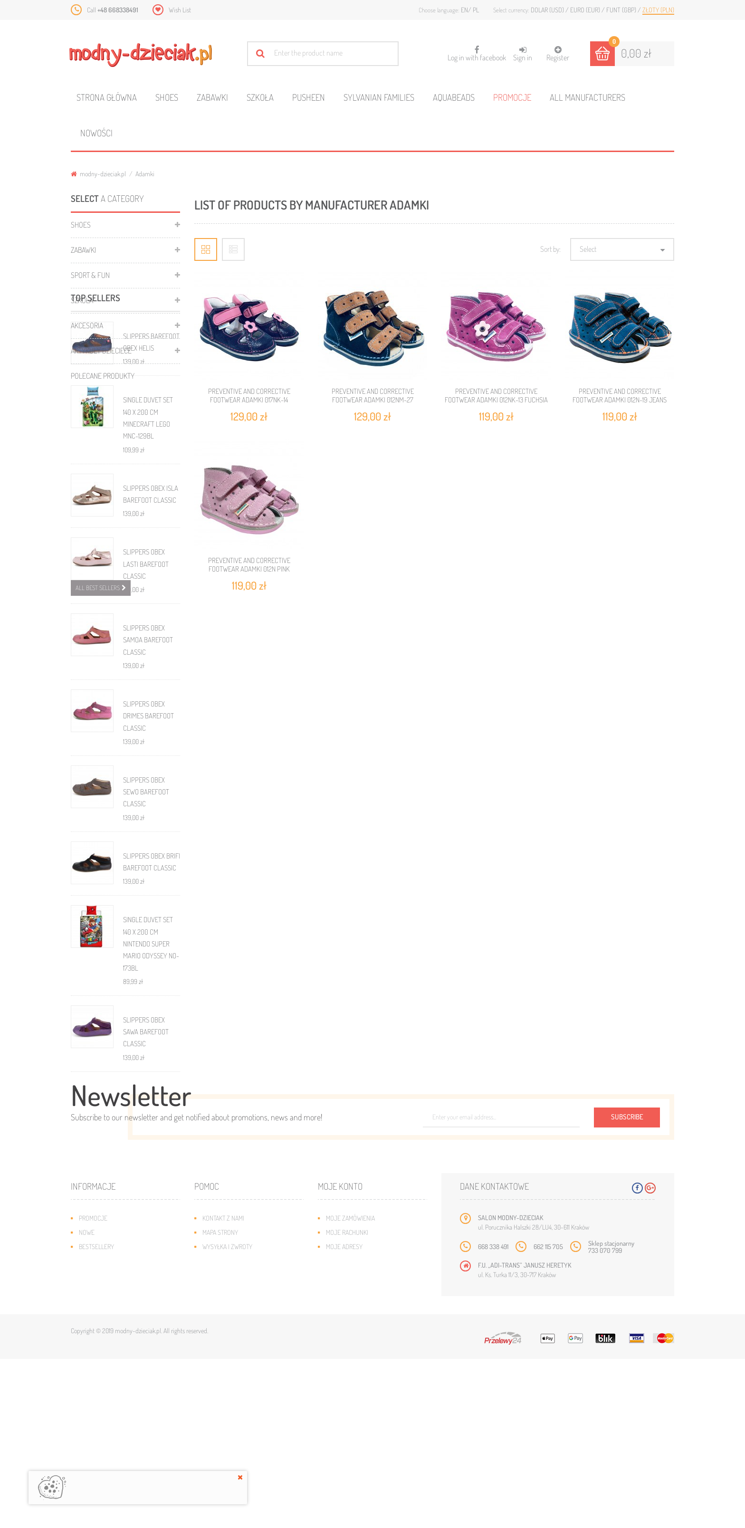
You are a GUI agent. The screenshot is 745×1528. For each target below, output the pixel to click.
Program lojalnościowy (114, 1430)
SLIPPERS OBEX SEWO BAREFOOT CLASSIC (146, 903)
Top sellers (95, 409)
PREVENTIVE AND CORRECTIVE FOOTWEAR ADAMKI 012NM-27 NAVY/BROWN (373, 400)
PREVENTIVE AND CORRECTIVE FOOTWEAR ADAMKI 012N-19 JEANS (620, 395)
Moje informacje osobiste (364, 1430)
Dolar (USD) (548, 10)
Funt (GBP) (622, 10)
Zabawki (212, 97)
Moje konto (340, 1355)
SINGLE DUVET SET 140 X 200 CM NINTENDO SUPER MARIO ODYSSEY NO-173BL (151, 1055)
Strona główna (106, 97)
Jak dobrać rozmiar (230, 1430)
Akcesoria (87, 325)
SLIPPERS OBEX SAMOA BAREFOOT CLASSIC (148, 751)
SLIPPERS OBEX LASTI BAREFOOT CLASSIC (146, 675)
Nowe (87, 1401)
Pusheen (308, 97)
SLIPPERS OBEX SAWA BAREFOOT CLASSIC (146, 1143)
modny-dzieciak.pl (98, 174)
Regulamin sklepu (227, 1444)
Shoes (166, 97)
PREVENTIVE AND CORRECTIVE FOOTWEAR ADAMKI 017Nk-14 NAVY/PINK (249, 400)
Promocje (512, 97)
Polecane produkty (102, 376)
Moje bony (341, 1444)
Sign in (522, 54)
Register (557, 54)
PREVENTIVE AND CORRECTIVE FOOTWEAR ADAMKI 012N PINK (249, 564)
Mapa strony (220, 1401)
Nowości (96, 133)
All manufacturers (587, 97)
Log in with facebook (477, 51)
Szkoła (260, 97)
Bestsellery (96, 1416)
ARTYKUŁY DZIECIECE (101, 350)
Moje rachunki (347, 1401)
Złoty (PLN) (658, 10)
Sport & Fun (90, 275)
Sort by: (550, 249)
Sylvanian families (379, 97)
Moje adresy (344, 1416)
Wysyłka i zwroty (227, 1416)
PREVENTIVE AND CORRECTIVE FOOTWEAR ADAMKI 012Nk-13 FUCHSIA (496, 395)
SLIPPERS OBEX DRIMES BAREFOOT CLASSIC (148, 827)
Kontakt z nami (223, 1387)
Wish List (180, 10)
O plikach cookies (104, 1444)
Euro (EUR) (586, 10)
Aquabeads (454, 97)
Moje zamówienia (350, 1387)
